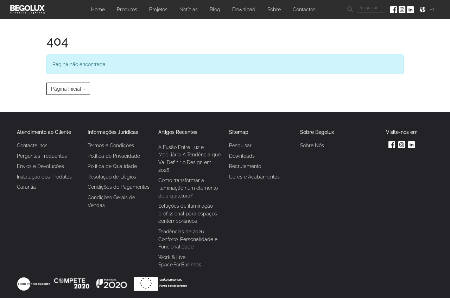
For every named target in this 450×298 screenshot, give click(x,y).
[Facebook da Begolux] (394, 9)
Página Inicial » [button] (68, 89)
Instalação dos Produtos (44, 177)
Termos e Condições (111, 145)
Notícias (188, 9)
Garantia (26, 187)
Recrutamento (245, 166)
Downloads (242, 156)
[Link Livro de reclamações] (34, 283)
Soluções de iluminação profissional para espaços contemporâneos (187, 213)
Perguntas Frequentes (42, 156)
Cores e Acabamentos (254, 177)
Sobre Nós (312, 145)
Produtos (127, 9)
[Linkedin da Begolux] (410, 9)
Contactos (304, 9)
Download (243, 9)
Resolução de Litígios (112, 177)
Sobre (274, 9)
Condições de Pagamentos (119, 187)
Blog (215, 9)
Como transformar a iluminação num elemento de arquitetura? (188, 187)
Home (98, 9)
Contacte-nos (32, 145)
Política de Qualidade (112, 166)
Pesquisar (240, 145)
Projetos (158, 9)
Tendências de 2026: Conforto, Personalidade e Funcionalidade (187, 239)
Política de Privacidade (114, 156)
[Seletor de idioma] (433, 9)
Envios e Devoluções (40, 166)
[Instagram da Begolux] (403, 9)
